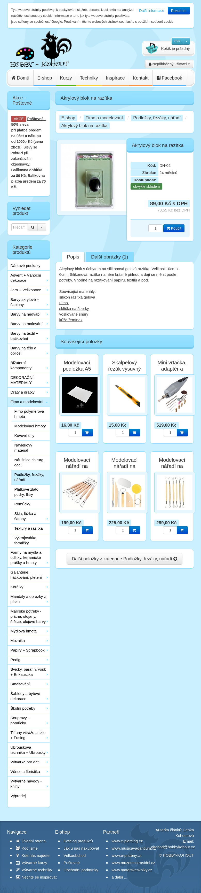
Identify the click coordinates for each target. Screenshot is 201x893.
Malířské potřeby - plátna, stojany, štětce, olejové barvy (28, 616)
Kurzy (66, 78)
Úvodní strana (31, 841)
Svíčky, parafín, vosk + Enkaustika (28, 672)
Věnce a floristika (25, 771)
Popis (73, 257)
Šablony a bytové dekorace (25, 696)
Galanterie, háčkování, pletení (26, 574)
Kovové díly (24, 435)
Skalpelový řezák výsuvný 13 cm (124, 369)
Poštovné (35, 119)
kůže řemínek (71, 320)
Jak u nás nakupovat (81, 848)
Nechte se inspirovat (36, 877)
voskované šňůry (74, 314)
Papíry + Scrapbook (28, 650)
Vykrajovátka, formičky (25, 540)
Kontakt (141, 78)
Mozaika (18, 640)
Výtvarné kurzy (31, 862)
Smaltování (20, 684)
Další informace (151, 11)
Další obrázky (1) (109, 257)
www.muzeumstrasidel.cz (133, 862)
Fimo (64, 303)
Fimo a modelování (27, 402)
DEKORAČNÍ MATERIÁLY (22, 380)
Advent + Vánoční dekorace (26, 278)
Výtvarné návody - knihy (26, 783)
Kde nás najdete (33, 855)
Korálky (17, 587)
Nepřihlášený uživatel (169, 64)
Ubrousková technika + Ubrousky (28, 750)
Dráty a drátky (23, 392)
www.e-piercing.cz (127, 841)
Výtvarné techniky (34, 870)
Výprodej (18, 796)
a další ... (119, 877)
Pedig (15, 659)
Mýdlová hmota (24, 631)
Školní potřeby (23, 708)
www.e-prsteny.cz (127, 855)
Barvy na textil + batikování (24, 336)
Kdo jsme (27, 848)
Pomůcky (22, 504)
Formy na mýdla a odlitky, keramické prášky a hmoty (26, 557)
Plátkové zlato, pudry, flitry (27, 492)
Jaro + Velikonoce (26, 290)
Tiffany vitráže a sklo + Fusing (28, 735)
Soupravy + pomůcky (20, 720)
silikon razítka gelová (77, 297)
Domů (20, 78)
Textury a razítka (28, 528)
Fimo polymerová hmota (29, 414)
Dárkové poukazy (26, 265)
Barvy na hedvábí (26, 314)
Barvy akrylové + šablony (25, 302)
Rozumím (179, 11)
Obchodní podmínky (81, 870)
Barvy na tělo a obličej (23, 350)
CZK (177, 41)
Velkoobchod (75, 855)
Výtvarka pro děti (25, 762)
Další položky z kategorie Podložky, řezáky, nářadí (124, 558)
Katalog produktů (78, 841)
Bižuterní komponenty (21, 365)
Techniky (89, 78)
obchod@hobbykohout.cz (173, 847)
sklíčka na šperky (74, 308)
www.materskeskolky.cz (132, 870)
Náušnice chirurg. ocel (29, 462)
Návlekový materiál (23, 447)
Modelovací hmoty (30, 426)
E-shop (44, 78)
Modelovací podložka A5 (77, 366)
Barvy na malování (27, 324)
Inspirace (115, 78)
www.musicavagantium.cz (134, 848)
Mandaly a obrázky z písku (28, 599)
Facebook (169, 78)
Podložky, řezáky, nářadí (29, 477)
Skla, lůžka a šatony (25, 516)
